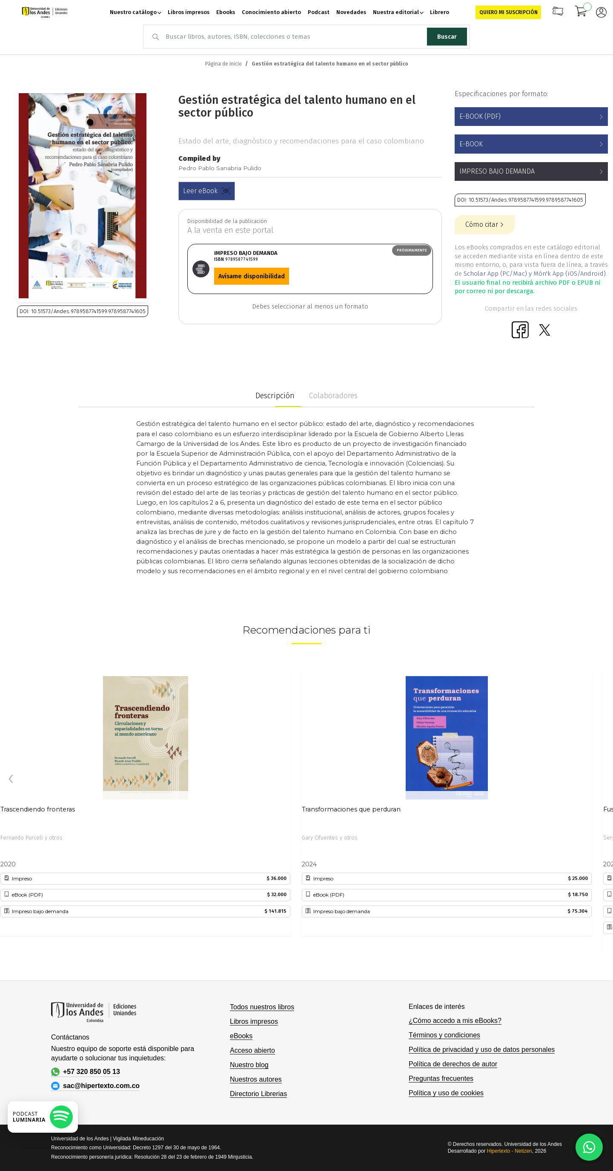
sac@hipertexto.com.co (95, 1086)
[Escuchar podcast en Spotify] (43, 1117)
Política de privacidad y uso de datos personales (482, 1049)
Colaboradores (333, 395)
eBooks (241, 1036)
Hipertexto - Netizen (509, 1151)
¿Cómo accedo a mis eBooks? (455, 1020)
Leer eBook (206, 191)
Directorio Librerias (258, 1093)
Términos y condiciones (444, 1035)
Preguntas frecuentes (441, 1078)
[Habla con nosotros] (589, 1147)
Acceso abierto (252, 1050)
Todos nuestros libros (262, 1007)
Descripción (275, 395)
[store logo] (44, 12)
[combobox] (306, 37)
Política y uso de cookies (446, 1093)
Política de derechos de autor (453, 1064)
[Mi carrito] (581, 12)
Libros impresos (254, 1021)
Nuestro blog (249, 1064)
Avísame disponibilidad (251, 276)
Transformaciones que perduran (351, 809)
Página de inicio (223, 64)
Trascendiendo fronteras (37, 809)
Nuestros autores (256, 1079)
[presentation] (10, 779)
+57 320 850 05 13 (85, 1072)
